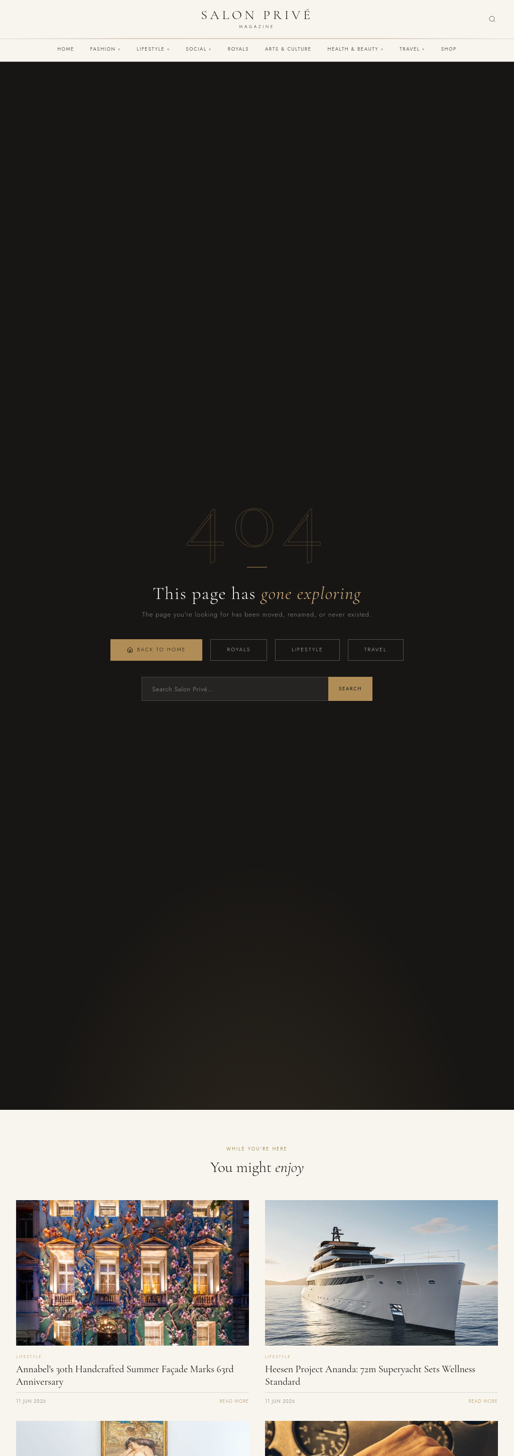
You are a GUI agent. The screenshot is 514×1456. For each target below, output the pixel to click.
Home (65, 49)
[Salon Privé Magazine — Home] (257, 19)
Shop (449, 49)
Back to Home (156, 649)
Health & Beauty (355, 49)
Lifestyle (153, 49)
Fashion (105, 49)
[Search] (492, 19)
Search (350, 688)
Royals (238, 49)
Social (199, 49)
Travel (412, 49)
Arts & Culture (288, 49)
